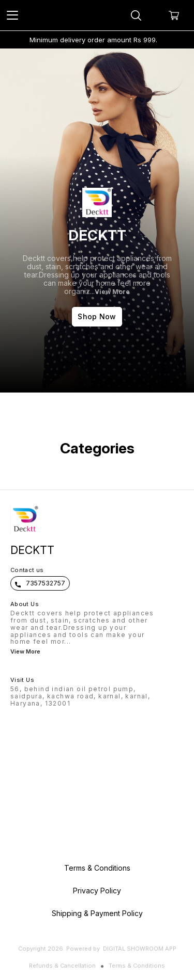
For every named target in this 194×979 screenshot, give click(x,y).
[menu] (12, 15)
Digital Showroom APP (139, 948)
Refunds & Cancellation (62, 965)
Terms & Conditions (137, 965)
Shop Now (97, 316)
